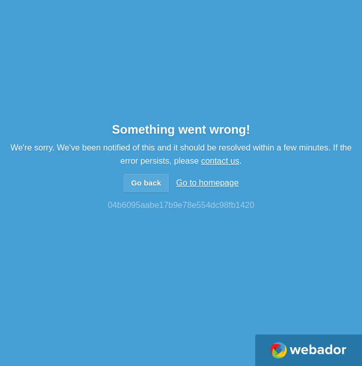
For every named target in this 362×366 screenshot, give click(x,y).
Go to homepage (207, 182)
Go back (146, 182)
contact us (220, 160)
